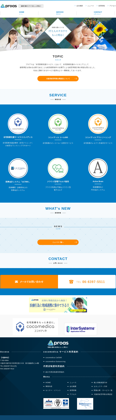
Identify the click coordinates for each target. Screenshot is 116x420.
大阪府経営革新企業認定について (58, 79)
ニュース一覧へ (58, 242)
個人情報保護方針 (100, 376)
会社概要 (79, 6)
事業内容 (49, 380)
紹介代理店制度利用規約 (55, 366)
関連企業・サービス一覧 (103, 384)
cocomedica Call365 (54, 351)
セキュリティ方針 (100, 380)
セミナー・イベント (53, 384)
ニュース (90, 6)
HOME (48, 376)
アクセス (112, 6)
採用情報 (101, 6)
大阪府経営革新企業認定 (103, 388)
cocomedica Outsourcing (55, 355)
